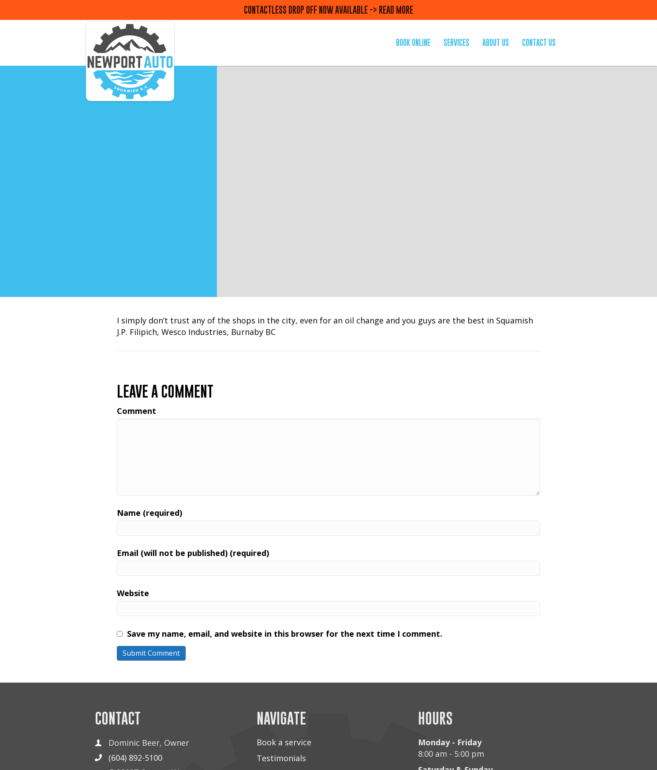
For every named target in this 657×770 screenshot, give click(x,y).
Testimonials (281, 758)
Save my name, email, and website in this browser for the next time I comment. (284, 633)
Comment (136, 411)
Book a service (284, 742)
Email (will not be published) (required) (193, 553)
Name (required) (149, 512)
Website (133, 593)
